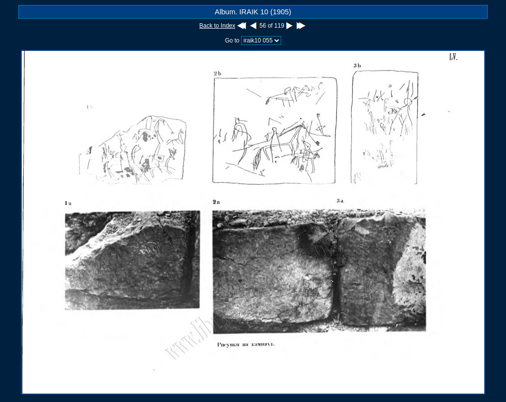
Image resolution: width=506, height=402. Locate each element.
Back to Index (217, 25)
